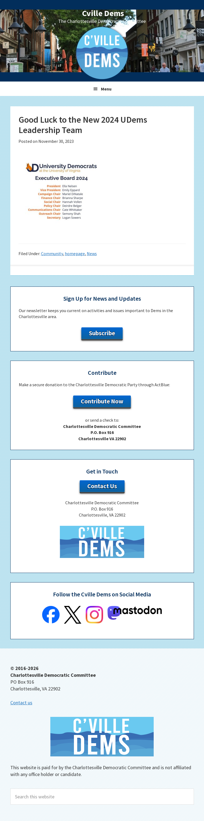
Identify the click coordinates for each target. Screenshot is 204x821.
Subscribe (102, 333)
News (92, 253)
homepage (75, 253)
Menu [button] (106, 89)
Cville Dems (103, 13)
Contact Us (102, 486)
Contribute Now (102, 401)
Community (52, 253)
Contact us (21, 702)
